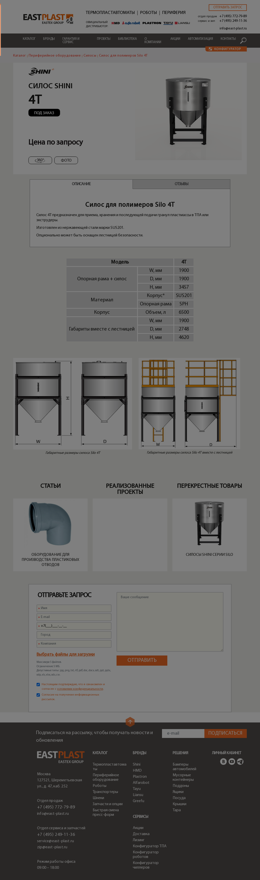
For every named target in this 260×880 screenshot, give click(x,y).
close (247, 405)
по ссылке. (162, 468)
